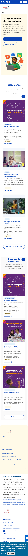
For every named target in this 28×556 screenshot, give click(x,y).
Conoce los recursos (10, 44)
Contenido (4, 444)
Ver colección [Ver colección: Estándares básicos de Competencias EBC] (9, 190)
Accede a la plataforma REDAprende (10, 464)
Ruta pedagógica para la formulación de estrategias (11, 347)
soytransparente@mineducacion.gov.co (12, 499)
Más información (11, 550)
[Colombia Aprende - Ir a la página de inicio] (14, 432)
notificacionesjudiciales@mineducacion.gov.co (14, 502)
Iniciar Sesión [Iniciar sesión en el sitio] (14, 2)
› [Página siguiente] (23, 96)
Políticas (5, 541)
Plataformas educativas (8, 453)
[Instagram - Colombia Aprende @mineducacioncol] (8, 522)
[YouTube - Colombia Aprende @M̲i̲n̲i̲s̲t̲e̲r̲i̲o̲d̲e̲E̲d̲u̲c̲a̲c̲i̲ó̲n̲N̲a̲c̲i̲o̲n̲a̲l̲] (11, 528)
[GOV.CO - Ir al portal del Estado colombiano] (4, 2)
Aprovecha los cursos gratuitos (9, 456)
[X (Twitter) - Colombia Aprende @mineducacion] (8, 525)
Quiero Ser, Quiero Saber (11, 126)
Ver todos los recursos (14, 417)
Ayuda (3, 468)
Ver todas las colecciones (14, 246)
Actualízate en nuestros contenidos (10, 462)
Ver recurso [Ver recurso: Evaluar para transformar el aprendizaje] (8, 409)
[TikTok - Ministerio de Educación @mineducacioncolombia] (10, 534)
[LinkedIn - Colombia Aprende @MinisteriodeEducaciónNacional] (12, 531)
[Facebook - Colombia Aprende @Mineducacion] (8, 519)
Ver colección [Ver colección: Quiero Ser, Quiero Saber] (9, 143)
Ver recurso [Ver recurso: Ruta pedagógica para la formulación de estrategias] (8, 362)
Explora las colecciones (12, 39)
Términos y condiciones (9, 538)
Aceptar (3, 553)
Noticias (4, 437)
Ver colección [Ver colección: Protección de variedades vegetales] (9, 238)
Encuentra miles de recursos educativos (11, 459)
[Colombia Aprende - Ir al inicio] (6, 7)
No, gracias (10, 553)
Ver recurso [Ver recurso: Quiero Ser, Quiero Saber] (8, 316)
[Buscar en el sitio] (25, 2)
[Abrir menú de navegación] (21, 2)
